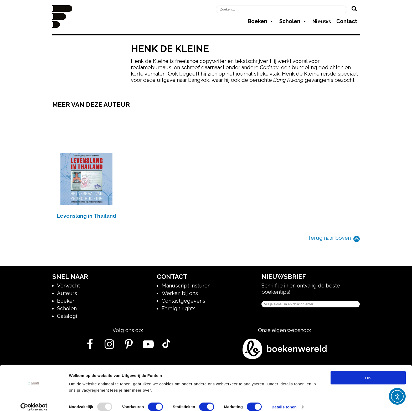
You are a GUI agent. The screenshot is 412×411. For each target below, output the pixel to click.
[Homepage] (62, 26)
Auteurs (67, 293)
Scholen (293, 21)
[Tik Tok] (166, 346)
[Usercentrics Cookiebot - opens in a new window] (34, 401)
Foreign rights (178, 308)
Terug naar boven (329, 238)
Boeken (261, 21)
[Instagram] (109, 346)
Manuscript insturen (186, 285)
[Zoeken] (354, 8)
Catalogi (67, 316)
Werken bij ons (180, 293)
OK (368, 371)
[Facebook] (90, 346)
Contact (346, 21)
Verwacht (68, 285)
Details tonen (283, 400)
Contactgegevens (183, 301)
